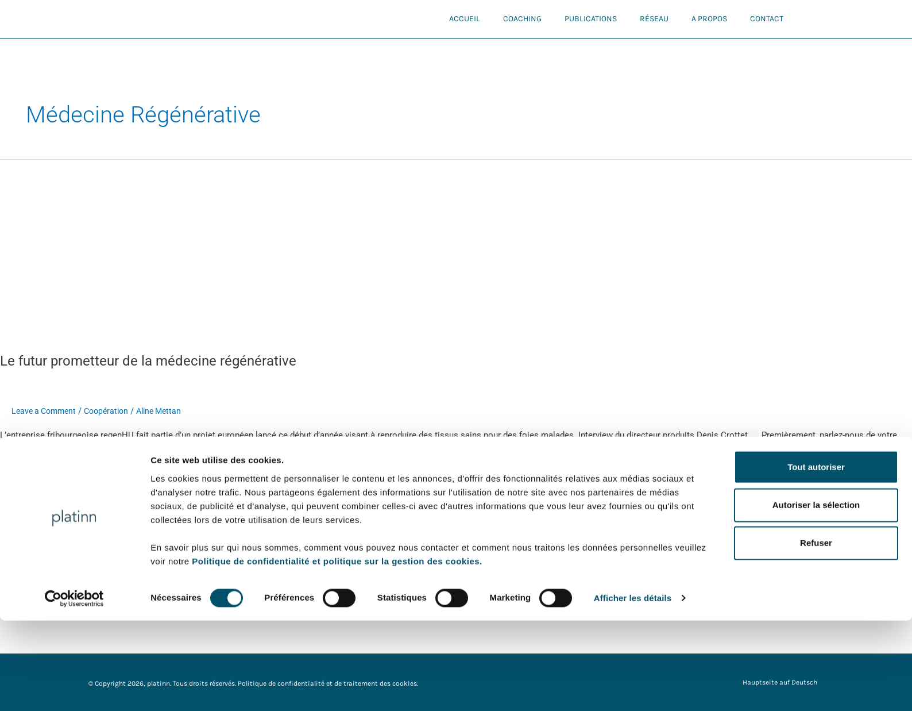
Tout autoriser (816, 557)
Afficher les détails (632, 688)
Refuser (816, 633)
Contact (766, 19)
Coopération (113, 411)
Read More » (24, 476)
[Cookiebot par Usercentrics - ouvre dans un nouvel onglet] (74, 688)
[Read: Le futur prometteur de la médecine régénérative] (294, 248)
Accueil (464, 19)
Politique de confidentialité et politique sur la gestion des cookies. (337, 651)
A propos (709, 19)
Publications (591, 19)
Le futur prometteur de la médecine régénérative (160, 360)
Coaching (522, 19)
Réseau (654, 19)
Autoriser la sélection (816, 595)
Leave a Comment (46, 411)
